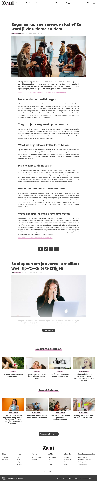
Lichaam (19, 464)
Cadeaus (34, 462)
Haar (18, 457)
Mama (18, 3)
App (56, 249)
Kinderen (5, 462)
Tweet (46, 249)
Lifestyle (58, 3)
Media (66, 464)
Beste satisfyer (82, 464)
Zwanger (5, 459)
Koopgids (69, 3)
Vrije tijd (66, 457)
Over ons (65, 479)
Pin (51, 249)
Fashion (38, 3)
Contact (92, 479)
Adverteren (72, 479)
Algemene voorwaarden (82, 479)
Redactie (59, 479)
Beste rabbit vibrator (84, 459)
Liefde (48, 3)
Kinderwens (5, 457)
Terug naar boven (47, 436)
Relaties (50, 462)
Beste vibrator (82, 457)
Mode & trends (36, 457)
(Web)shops (36, 459)
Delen (40, 249)
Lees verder (48, 331)
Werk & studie (16, 33)
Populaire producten (86, 454)
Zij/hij (49, 459)
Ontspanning (21, 462)
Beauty (28, 3)
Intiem (50, 464)
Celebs (66, 462)
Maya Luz (40, 33)
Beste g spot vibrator (84, 462)
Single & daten (52, 457)
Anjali (40, 272)
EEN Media (20, 478)
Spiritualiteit (67, 459)
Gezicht (19, 459)
